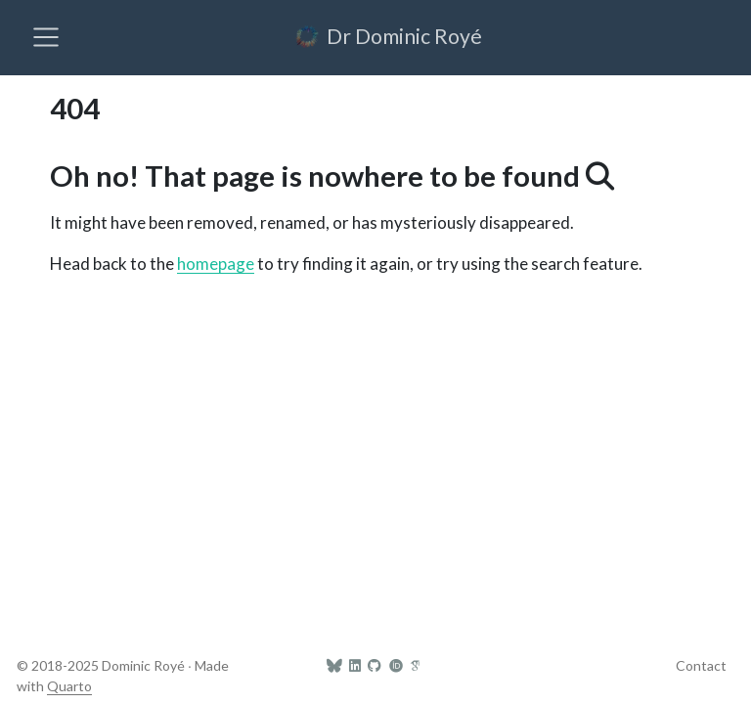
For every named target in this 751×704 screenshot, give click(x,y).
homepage (215, 263)
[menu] (46, 37)
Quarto (69, 686)
